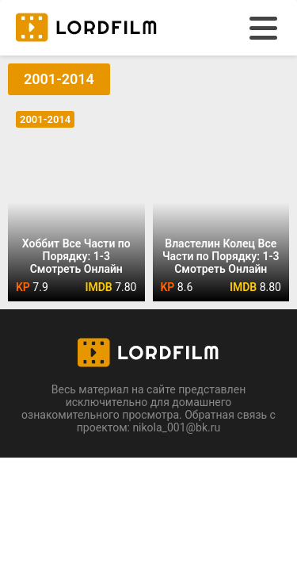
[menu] (263, 28)
